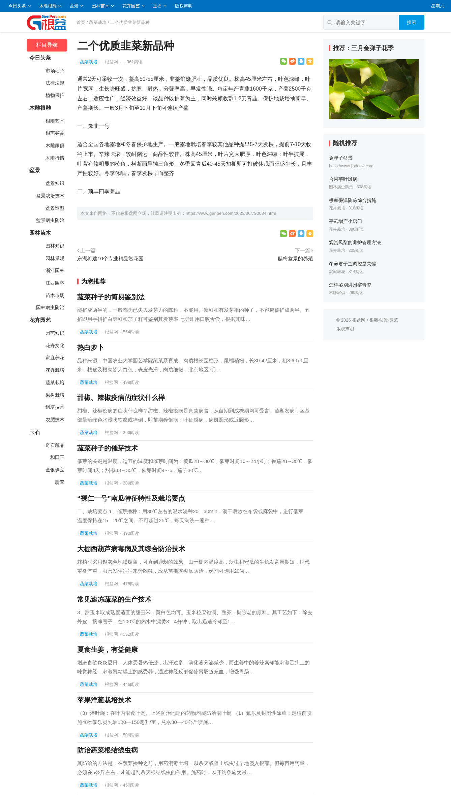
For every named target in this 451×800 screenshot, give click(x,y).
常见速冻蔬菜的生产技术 (114, 599)
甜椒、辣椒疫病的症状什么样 (121, 397)
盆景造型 (54, 208)
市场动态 (54, 70)
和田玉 (56, 457)
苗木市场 (54, 295)
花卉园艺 (131, 5)
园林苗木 (100, 5)
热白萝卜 (90, 347)
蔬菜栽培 (98, 22)
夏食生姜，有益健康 (107, 649)
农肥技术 (54, 419)
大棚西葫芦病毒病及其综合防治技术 (131, 549)
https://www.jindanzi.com (351, 166)
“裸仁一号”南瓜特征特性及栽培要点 (131, 498)
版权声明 (183, 5)
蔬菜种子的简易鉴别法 (111, 297)
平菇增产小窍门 (345, 221)
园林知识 (54, 245)
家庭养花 (54, 357)
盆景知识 (54, 183)
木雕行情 (54, 158)
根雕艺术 (54, 121)
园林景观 (54, 258)
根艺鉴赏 (54, 133)
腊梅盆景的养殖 (295, 258)
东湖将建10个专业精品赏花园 (110, 258)
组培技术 (54, 407)
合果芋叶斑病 (343, 179)
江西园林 (54, 283)
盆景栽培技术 (49, 195)
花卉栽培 (54, 370)
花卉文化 (54, 345)
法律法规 (54, 83)
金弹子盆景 (341, 158)
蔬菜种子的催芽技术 (107, 448)
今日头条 (17, 5)
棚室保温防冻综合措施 (352, 200)
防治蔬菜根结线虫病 (107, 750)
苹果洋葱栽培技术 (104, 700)
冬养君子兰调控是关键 (352, 263)
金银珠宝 (54, 469)
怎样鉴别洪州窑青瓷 (350, 285)
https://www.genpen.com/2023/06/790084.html (231, 213)
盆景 (74, 5)
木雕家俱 (54, 145)
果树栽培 (54, 395)
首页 (81, 22)
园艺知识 (54, 333)
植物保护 (54, 95)
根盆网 (112, 61)
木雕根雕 (48, 5)
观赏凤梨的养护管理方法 (355, 242)
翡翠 (59, 482)
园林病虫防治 (49, 307)
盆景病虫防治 (49, 220)
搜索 (411, 22)
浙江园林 (54, 270)
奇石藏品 (54, 445)
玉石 (157, 5)
